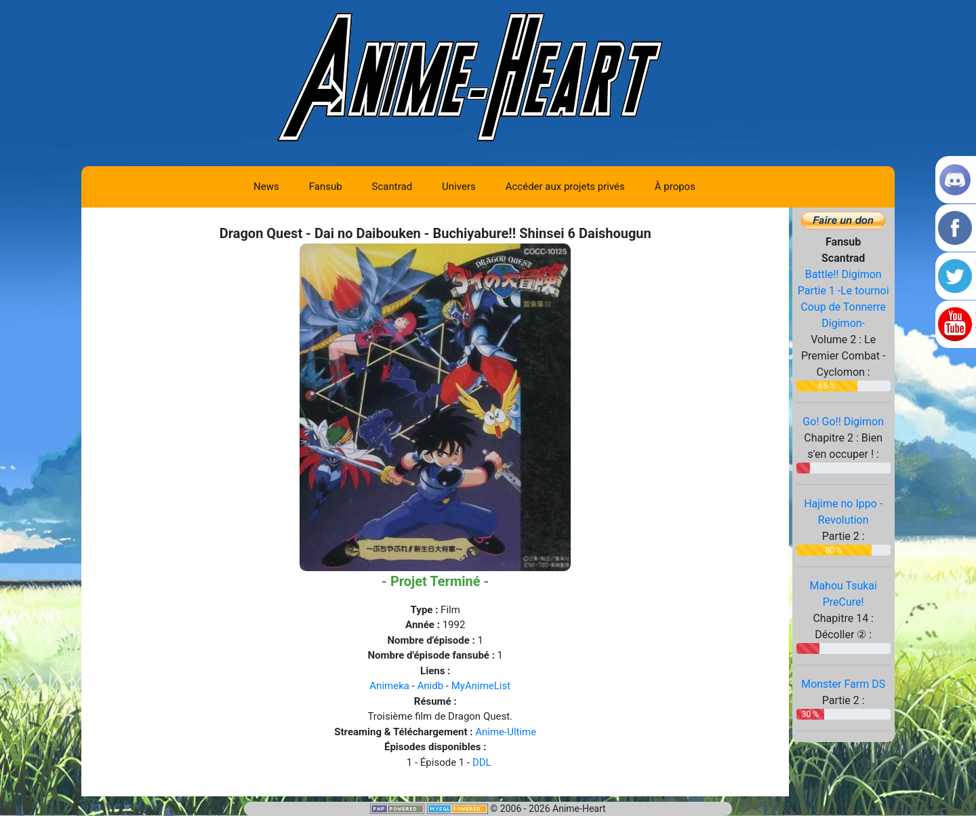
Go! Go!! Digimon (843, 421)
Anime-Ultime (505, 732)
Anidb (431, 686)
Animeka (389, 686)
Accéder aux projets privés (565, 186)
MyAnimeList (480, 686)
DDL (481, 762)
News (266, 186)
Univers (459, 186)
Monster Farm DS (843, 684)
